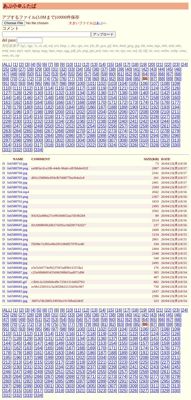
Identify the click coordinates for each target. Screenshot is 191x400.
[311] (154, 140)
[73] (38, 79)
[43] (153, 69)
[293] (144, 135)
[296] (175, 135)
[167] (70, 102)
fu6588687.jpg (17, 272)
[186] (91, 107)
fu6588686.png (17, 277)
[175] (154, 102)
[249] (38, 126)
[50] (30, 74)
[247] (17, 126)
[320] (70, 145)
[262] (175, 126)
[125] (165, 88)
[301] (49, 140)
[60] (112, 74)
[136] (101, 93)
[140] (144, 93)
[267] (49, 131)
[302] (59, 140)
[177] (175, 102)
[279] (175, 131)
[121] (123, 88)
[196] (17, 112)
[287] (80, 135)
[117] (80, 88)
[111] (17, 88)
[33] (71, 69)
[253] (80, 126)
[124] (154, 88)
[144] (7, 97)
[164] (38, 102)
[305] (91, 140)
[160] (175, 97)
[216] (49, 116)
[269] (70, 131)
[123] (144, 88)
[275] (133, 131)
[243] (154, 121)
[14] (102, 64)
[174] (144, 102)
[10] (69, 64)
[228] (175, 116)
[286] (70, 135)
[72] (30, 79)
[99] (71, 83)
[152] (91, 97)
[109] (175, 83)
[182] (49, 107)
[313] (175, 140)
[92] (13, 83)
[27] (22, 69)
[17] (126, 64)
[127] (7, 93)
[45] (169, 69)
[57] (87, 74)
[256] (112, 126)
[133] (70, 93)
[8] (56, 64)
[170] (101, 102)
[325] (123, 145)
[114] (49, 88)
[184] (70, 107)
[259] (144, 126)
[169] (91, 102)
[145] (17, 97)
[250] (49, 126)
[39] (120, 69)
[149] (59, 97)
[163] (28, 102)
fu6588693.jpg (17, 244)
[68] (178, 74)
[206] (123, 112)
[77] (71, 79)
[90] (178, 79)
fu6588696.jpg (17, 230)
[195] (7, 112)
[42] (145, 69)
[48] (13, 74)
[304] (80, 140)
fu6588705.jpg (17, 187)
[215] (38, 116)
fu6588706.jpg (17, 182)
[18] (135, 64)
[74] (46, 79)
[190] (133, 107)
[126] (175, 88)
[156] (133, 97)
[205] (112, 112)
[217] (59, 116)
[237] (91, 121)
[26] (13, 69)
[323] (101, 145)
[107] (154, 83)
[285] (59, 135)
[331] (7, 150)
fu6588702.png (17, 201)
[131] (49, 93)
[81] (104, 79)
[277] (154, 131)
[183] (59, 107)
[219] (80, 116)
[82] (112, 79)
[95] (38, 83)
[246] (7, 126)
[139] (133, 93)
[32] (63, 69)
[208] (144, 112)
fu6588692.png (17, 249)
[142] (165, 93)
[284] (49, 135)
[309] (133, 140)
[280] (7, 135)
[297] (7, 140)
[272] (101, 131)
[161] (7, 102)
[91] (5, 83)
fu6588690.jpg (17, 258)
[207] (133, 112)
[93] (22, 83)
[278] (165, 131)
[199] (49, 112)
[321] (80, 145)
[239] (112, 121)
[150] (70, 97)
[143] (175, 93)
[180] (28, 107)
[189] (123, 107)
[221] (101, 116)
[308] (123, 140)
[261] (165, 126)
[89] (169, 79)
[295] (165, 135)
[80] (96, 79)
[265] (28, 131)
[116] (70, 88)
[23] (176, 64)
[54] (63, 74)
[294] (154, 135)
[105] (133, 83)
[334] (38, 150)
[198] (38, 112)
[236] (80, 121)
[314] (7, 145)
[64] (145, 74)
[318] (49, 145)
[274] (123, 131)
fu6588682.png (17, 296)
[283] (38, 135)
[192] (154, 107)
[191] (144, 107)
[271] (91, 131)
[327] (144, 145)
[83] (120, 79)
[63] (136, 74)
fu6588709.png (17, 168)
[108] (165, 83)
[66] (161, 74)
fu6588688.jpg (17, 268)
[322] (91, 145)
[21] (159, 64)
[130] (38, 93)
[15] (110, 64)
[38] (112, 69)
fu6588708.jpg (17, 173)
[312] (165, 140)
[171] (112, 102)
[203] (91, 112)
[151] (80, 97)
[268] (59, 131)
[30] (46, 69)
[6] (44, 64)
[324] (112, 145)
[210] (165, 112)
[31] (54, 69)
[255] (101, 126)
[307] (112, 140)
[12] (85, 64)
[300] (38, 140)
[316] (28, 145)
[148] (49, 97)
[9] (62, 64)
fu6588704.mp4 (18, 192)
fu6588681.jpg (17, 301)
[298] (17, 140)
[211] (175, 112)
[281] (17, 135)
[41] (136, 69)
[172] (123, 102)
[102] (101, 83)
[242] (144, 121)
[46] (178, 69)
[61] (120, 74)
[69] (5, 79)
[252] (70, 126)
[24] (184, 64)
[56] (79, 74)
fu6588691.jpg (17, 253)
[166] (59, 102)
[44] (161, 69)
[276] (144, 131)
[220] (91, 116)
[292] (133, 135)
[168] (80, 102)
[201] (70, 112)
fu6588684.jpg (17, 286)
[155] (123, 97)
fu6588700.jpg (17, 211)
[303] (70, 140)
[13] (93, 64)
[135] (91, 93)
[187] (101, 107)
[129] (28, 93)
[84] (128, 79)
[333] (28, 150)
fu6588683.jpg (17, 291)
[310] (144, 140)
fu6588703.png (17, 197)
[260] (154, 126)
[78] (79, 79)
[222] (112, 116)
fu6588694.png (17, 239)
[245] (175, 121)
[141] (154, 93)
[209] (154, 112)
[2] (21, 64)
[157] (144, 97)
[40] (128, 69)
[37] (104, 69)
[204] (101, 112)
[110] (7, 88)
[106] (144, 83)
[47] (5, 74)
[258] (133, 126)
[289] (101, 135)
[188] (112, 107)
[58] (96, 74)
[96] (46, 83)
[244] (165, 121)
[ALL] (7, 64)
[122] (133, 88)
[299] (28, 140)
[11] (77, 64)
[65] (153, 74)
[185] (80, 107)
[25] (5, 69)
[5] (39, 64)
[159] (165, 97)
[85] (136, 79)
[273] (112, 131)
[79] (87, 79)
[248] (28, 126)
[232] (38, 121)
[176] (165, 102)
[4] (33, 64)
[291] (123, 135)
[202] (80, 112)
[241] (133, 121)
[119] (101, 88)
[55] (71, 74)
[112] (28, 88)
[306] (101, 140)
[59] (104, 74)
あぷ (99, 23)
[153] (101, 97)
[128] (17, 93)
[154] (112, 97)
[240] (123, 121)
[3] (27, 64)
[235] (70, 121)
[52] (46, 74)
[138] (123, 93)
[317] (38, 145)
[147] (38, 97)
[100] (80, 83)
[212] (7, 116)
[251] (59, 126)
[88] (161, 79)
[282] (28, 135)
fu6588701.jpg (17, 206)
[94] (30, 83)
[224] (133, 116)
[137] (112, 93)
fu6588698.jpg (17, 220)
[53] (54, 74)
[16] (118, 64)
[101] (91, 83)
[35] (87, 69)
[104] (123, 83)
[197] (28, 112)
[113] (38, 88)
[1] (15, 64)
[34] (79, 69)
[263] (7, 131)
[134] (80, 93)
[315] (17, 145)
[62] (128, 74)
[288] (91, 135)
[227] (165, 116)
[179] (17, 107)
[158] (154, 97)
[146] (28, 97)
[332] (17, 150)
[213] (17, 116)
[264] (17, 131)
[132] (59, 93)
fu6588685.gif (17, 282)
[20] (151, 64)
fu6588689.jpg (17, 263)
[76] (63, 79)
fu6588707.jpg (17, 178)
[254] (91, 126)
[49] (22, 74)
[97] (54, 83)
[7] (50, 64)
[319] (59, 145)
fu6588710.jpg (17, 163)
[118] (91, 88)
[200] (59, 112)
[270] (80, 131)
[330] (175, 145)
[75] (54, 79)
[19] (143, 64)
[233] (49, 121)
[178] (7, 107)
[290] (112, 135)
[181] (38, 107)
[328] (154, 145)
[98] (63, 83)
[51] (38, 74)
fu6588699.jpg (17, 215)
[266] (38, 131)
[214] (28, 116)
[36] (96, 69)
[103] (112, 83)
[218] (70, 116)
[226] (154, 116)
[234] (59, 121)
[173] (133, 102)
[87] (153, 79)
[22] (168, 64)
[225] (144, 116)
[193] (165, 107)
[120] (112, 88)
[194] (175, 107)
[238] (101, 121)
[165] (49, 102)
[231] (28, 121)
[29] (38, 69)
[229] (7, 121)
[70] (13, 79)
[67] (169, 74)
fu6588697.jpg (17, 225)
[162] (17, 102)
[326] (133, 145)
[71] (22, 79)
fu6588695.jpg (17, 234)
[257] (123, 126)
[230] (17, 121)
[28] (30, 69)
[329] (165, 145)
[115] (59, 88)
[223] (123, 116)
